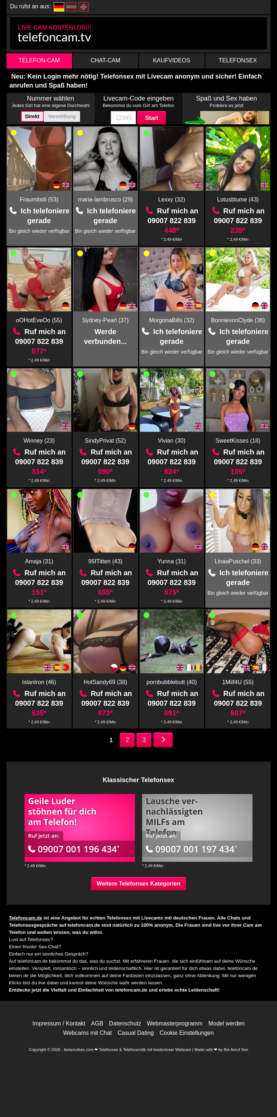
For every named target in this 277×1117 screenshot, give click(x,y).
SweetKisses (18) (237, 441)
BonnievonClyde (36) (238, 320)
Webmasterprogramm (174, 1024)
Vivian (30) (171, 441)
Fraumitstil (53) (39, 199)
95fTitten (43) (105, 561)
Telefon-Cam (39, 60)
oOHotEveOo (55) (39, 320)
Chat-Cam (105, 60)
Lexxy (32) (171, 199)
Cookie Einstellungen (187, 1033)
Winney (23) (38, 441)
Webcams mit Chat (87, 1033)
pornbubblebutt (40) (171, 682)
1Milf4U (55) (238, 682)
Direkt (32, 116)
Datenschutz (125, 1024)
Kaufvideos (171, 60)
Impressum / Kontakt (58, 1024)
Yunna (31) (172, 561)
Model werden (226, 1024)
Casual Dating (136, 1033)
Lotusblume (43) (238, 199)
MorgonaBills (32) (171, 320)
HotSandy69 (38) (105, 682)
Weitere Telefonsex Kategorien (138, 884)
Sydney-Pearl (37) (105, 320)
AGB (97, 1024)
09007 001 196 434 (73, 849)
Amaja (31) (39, 561)
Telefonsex (238, 60)
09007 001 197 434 (191, 849)
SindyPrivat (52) (105, 441)
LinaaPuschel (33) (238, 561)
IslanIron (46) (39, 682)
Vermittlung (62, 116)
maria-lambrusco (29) (105, 199)
